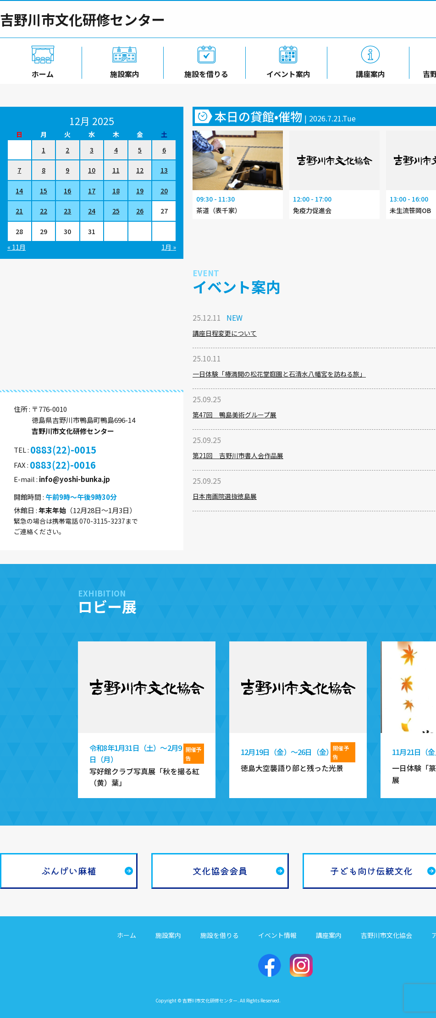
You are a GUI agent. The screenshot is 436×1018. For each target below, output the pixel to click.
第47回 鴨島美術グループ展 (234, 414)
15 (43, 190)
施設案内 (123, 71)
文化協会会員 (220, 870)
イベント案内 (287, 71)
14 (19, 190)
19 (139, 190)
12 (139, 170)
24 (91, 210)
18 (116, 190)
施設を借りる (204, 71)
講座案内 (368, 71)
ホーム (41, 71)
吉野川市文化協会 (386, 935)
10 (91, 170)
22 (43, 210)
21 (19, 210)
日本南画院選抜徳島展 (225, 496)
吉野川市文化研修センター (82, 19)
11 (116, 170)
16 (67, 190)
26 (139, 210)
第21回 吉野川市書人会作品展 (238, 455)
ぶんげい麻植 (68, 870)
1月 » (168, 247)
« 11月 (16, 247)
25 (116, 210)
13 (164, 170)
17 (91, 190)
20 (164, 190)
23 (67, 210)
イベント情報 (277, 935)
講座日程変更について (225, 333)
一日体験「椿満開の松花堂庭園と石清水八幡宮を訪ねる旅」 (279, 373)
